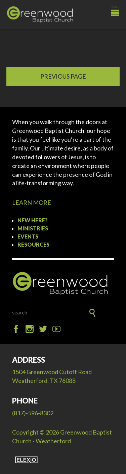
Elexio (26, 459)
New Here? (32, 220)
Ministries (32, 228)
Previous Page (63, 76)
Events (27, 236)
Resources (33, 244)
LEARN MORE (31, 202)
